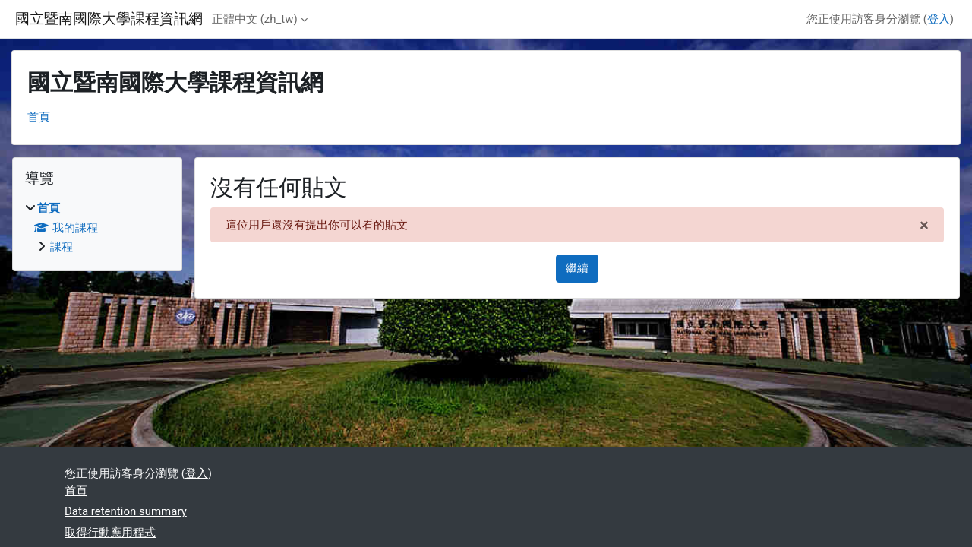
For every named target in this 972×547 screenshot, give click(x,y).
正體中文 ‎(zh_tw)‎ (255, 19)
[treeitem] (97, 228)
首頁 (38, 117)
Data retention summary (126, 511)
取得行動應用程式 (110, 532)
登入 (938, 19)
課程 (61, 247)
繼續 (577, 268)
